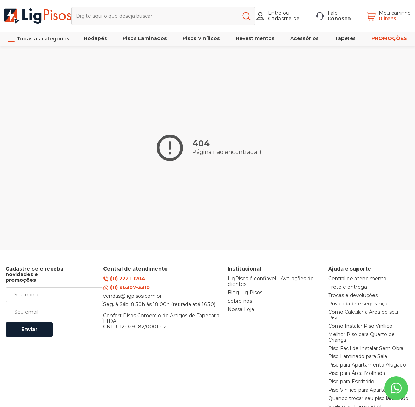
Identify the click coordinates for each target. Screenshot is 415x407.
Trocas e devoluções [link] (353, 295)
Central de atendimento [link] (357, 279)
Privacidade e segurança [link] (357, 304)
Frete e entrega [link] (347, 287)
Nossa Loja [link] (241, 309)
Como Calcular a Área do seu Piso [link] (363, 315)
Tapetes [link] (345, 38)
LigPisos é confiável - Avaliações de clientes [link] (271, 281)
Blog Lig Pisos (245, 293)
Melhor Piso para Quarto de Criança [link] (361, 337)
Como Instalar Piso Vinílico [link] (360, 326)
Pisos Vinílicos (201, 38)
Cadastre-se (283, 18)
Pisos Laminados (145, 38)
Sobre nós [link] (240, 301)
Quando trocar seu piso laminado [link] (368, 398)
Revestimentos (255, 38)
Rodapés (95, 38)
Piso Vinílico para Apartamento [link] (365, 390)
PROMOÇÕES (389, 38)
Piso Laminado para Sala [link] (357, 357)
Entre (275, 13)
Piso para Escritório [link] (351, 382)
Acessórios (304, 38)
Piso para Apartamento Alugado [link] (367, 365)
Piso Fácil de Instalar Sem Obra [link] (366, 349)
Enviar (29, 329)
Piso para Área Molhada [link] (356, 373)
